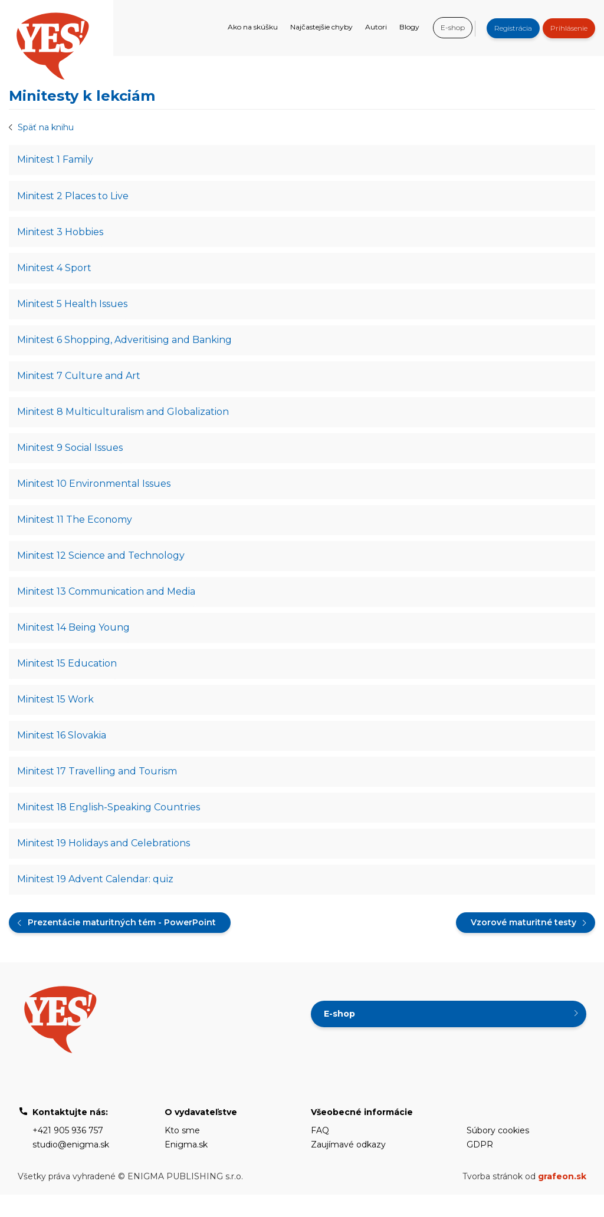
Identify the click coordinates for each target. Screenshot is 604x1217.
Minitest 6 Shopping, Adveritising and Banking (125, 345)
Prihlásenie (568, 28)
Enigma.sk (186, 1167)
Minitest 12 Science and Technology (101, 567)
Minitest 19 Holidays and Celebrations (104, 863)
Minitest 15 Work (56, 715)
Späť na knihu (46, 127)
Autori (376, 26)
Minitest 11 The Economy (75, 530)
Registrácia (513, 28)
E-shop (453, 27)
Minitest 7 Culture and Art (79, 382)
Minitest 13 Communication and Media (107, 605)
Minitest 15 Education (67, 678)
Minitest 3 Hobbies (61, 234)
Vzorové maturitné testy (523, 944)
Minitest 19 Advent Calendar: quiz (96, 900)
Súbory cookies (498, 1152)
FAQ (320, 1152)
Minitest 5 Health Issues (73, 308)
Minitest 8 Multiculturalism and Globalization (123, 419)
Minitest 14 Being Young (74, 641)
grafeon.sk (562, 1198)
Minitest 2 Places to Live (73, 197)
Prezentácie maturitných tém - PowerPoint (122, 944)
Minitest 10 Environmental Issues (94, 493)
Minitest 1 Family (56, 160)
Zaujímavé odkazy (348, 1167)
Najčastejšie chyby (321, 26)
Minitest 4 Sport (55, 271)
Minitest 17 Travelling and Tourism (98, 790)
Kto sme (182, 1152)
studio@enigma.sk (70, 1167)
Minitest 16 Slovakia (62, 752)
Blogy (409, 26)
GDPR (480, 1167)
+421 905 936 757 (67, 1152)
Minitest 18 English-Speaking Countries (109, 827)
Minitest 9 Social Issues (70, 456)
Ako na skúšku (253, 26)
